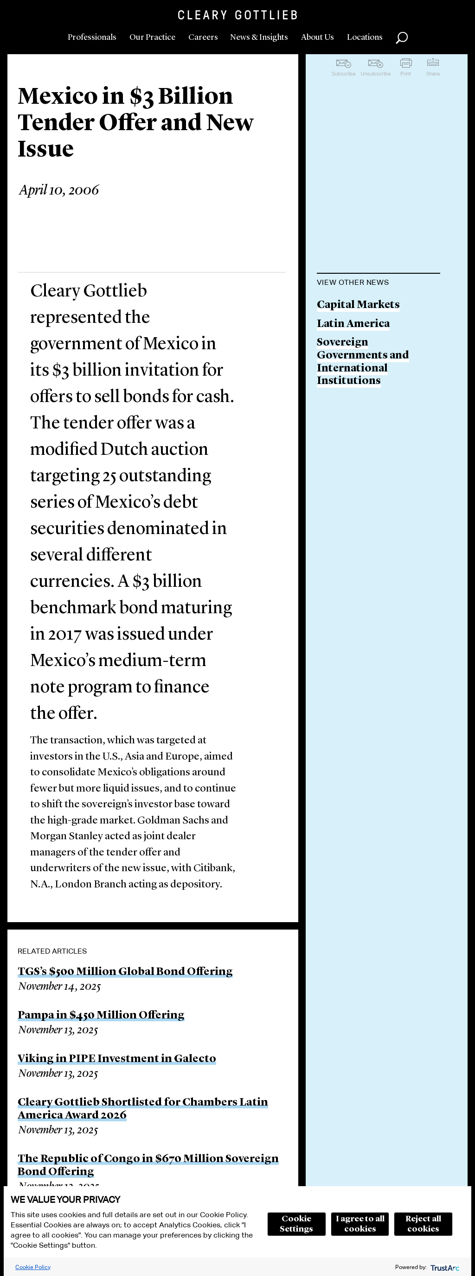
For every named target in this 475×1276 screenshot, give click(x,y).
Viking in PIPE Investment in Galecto (117, 1059)
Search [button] (402, 38)
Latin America (353, 324)
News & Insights (259, 37)
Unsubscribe (376, 73)
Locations (365, 37)
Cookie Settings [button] (296, 1224)
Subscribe (343, 73)
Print (405, 73)
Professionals (92, 37)
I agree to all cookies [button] (360, 1224)
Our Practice (152, 37)
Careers (203, 37)
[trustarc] (444, 1267)
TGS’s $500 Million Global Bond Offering (125, 972)
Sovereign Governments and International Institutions (363, 362)
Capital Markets (358, 305)
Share (433, 73)
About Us (317, 37)
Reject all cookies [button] (423, 1224)
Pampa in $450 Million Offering (101, 1015)
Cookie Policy (33, 1266)
